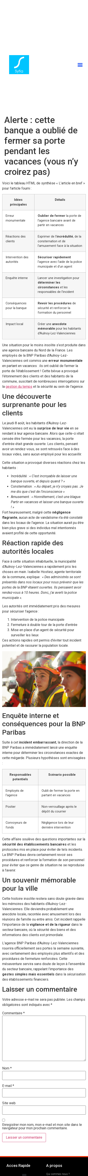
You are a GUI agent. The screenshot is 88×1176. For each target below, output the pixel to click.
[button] (80, 65)
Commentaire (13, 1013)
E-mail (8, 1086)
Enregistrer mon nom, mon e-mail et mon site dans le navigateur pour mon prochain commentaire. (42, 1126)
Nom (7, 1068)
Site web (9, 1103)
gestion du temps (19, 387)
